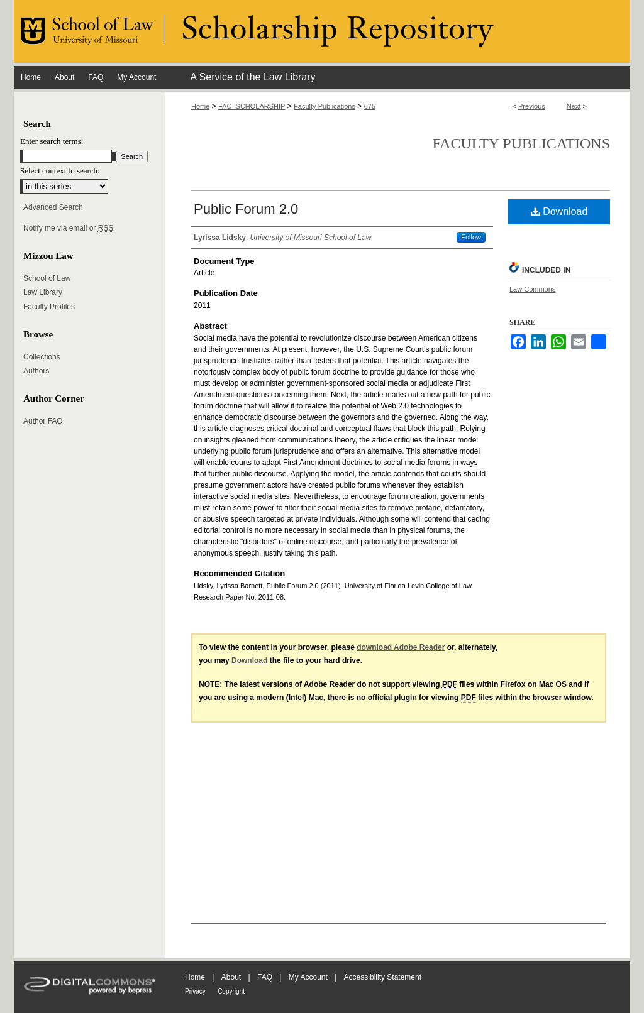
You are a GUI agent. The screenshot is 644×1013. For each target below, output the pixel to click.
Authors (36, 370)
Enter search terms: (51, 141)
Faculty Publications (324, 106)
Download (559, 211)
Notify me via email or (68, 228)
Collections (41, 357)
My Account (308, 977)
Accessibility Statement (382, 977)
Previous (531, 106)
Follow (471, 237)
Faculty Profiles (49, 306)
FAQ (264, 977)
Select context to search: (60, 170)
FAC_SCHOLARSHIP (251, 106)
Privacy (195, 991)
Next (574, 106)
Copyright (231, 991)
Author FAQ (43, 421)
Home (200, 106)
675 (369, 106)
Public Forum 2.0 (246, 209)
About (231, 977)
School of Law (46, 278)
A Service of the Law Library (252, 77)
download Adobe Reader (401, 647)
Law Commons (532, 289)
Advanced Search (53, 207)
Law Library (42, 292)
